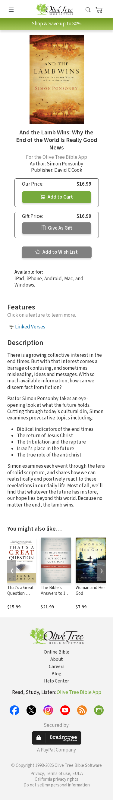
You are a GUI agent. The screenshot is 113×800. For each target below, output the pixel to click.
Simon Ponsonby (65, 164)
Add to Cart (56, 197)
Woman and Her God (90, 591)
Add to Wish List (56, 252)
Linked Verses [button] (30, 327)
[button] (88, 10)
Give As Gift (56, 228)
